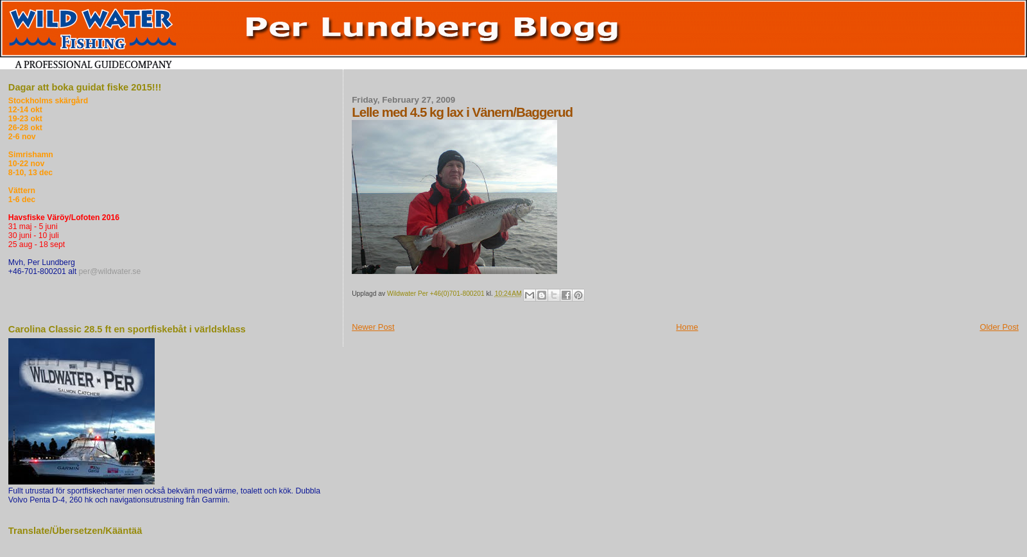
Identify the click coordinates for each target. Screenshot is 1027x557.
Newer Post (373, 327)
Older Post (999, 327)
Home (687, 327)
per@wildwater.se (110, 271)
